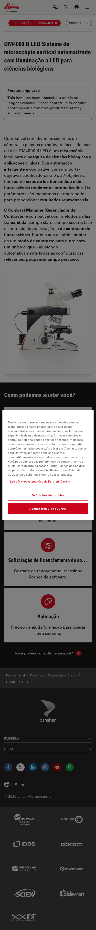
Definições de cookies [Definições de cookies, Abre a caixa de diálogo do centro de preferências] (48, 495)
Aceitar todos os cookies (48, 508)
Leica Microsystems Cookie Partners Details (40, 481)
